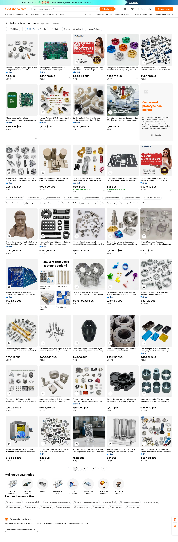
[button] (97, 9)
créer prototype (132, 507)
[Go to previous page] (70, 469)
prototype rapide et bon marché (86, 502)
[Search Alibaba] (64, 9)
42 (103, 469)
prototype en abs (63, 507)
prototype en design (89, 203)
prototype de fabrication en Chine (132, 203)
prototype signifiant (91, 198)
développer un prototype (129, 502)
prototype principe (108, 203)
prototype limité (109, 502)
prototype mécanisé (132, 198)
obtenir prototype (151, 502)
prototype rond (98, 507)
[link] (175, 519)
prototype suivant (13, 203)
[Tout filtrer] (13, 29)
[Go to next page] (108, 469)
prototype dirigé (33, 198)
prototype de (30, 507)
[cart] (133, 9)
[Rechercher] (107, 9)
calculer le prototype (14, 198)
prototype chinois (51, 203)
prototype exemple (52, 198)
